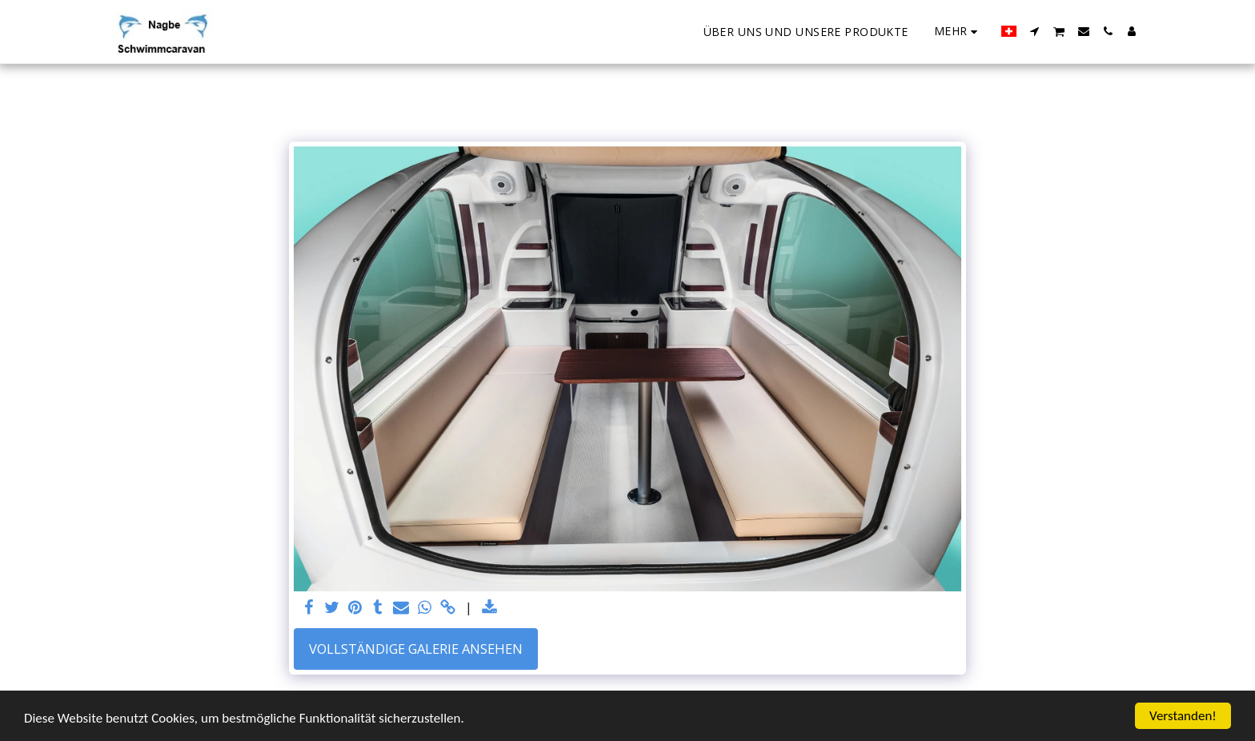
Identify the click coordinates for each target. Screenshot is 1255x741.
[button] (1035, 31)
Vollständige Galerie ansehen (416, 648)
